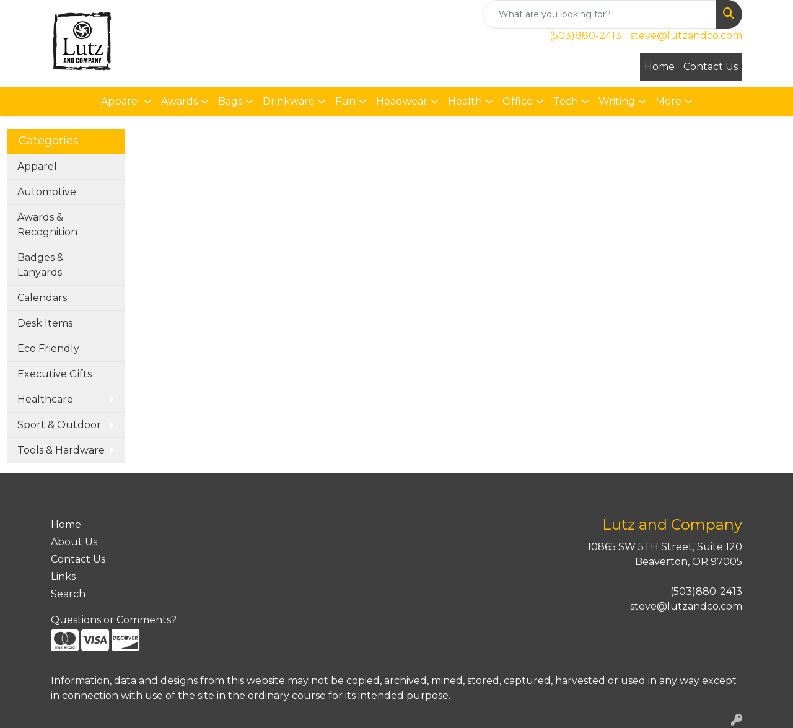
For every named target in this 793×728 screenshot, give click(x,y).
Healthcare (45, 399)
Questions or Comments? (114, 620)
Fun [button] (345, 101)
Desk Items (44, 323)
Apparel (37, 166)
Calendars (42, 298)
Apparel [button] (121, 101)
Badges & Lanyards (40, 265)
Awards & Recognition (47, 224)
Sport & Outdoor (59, 425)
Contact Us (710, 66)
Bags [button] (230, 101)
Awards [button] (179, 101)
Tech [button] (565, 101)
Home (659, 66)
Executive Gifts (54, 374)
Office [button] (517, 101)
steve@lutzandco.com (686, 36)
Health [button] (465, 101)
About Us (74, 542)
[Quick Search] (599, 14)
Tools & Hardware (61, 450)
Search (68, 594)
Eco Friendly (48, 348)
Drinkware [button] (289, 101)
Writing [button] (616, 101)
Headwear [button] (401, 101)
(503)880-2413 (585, 36)
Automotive (46, 192)
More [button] (668, 101)
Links (63, 576)
